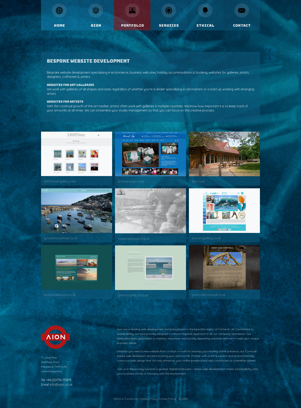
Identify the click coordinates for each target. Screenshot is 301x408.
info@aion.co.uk (61, 384)
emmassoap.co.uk (131, 181)
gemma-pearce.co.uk (133, 295)
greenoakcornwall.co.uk (208, 295)
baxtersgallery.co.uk (206, 238)
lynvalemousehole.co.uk (60, 238)
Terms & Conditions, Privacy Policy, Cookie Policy (144, 399)
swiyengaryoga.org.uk (133, 238)
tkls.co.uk (198, 181)
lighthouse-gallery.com (60, 181)
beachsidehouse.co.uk (59, 295)
